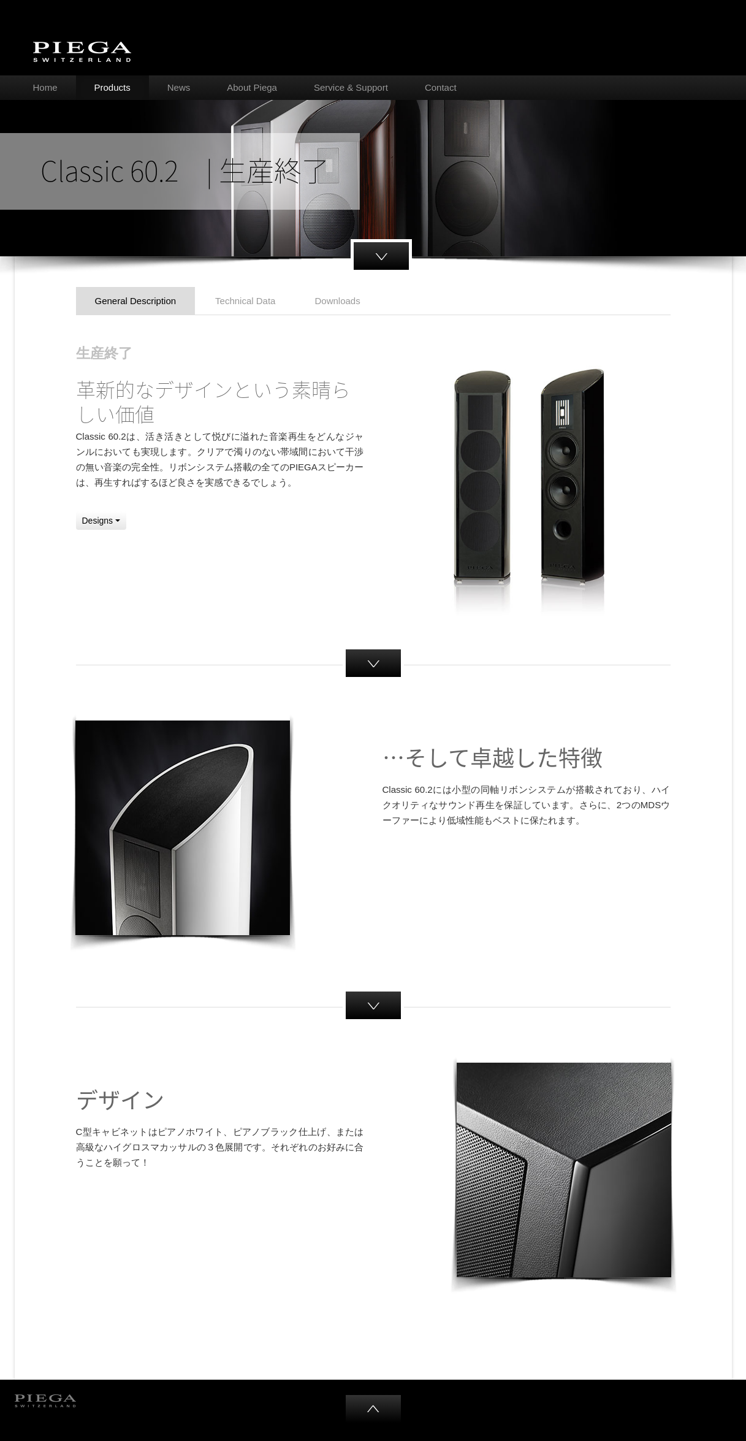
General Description (136, 301)
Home (45, 87)
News (179, 87)
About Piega (252, 87)
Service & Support (351, 87)
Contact (441, 87)
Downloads (337, 301)
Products (112, 87)
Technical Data (245, 301)
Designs (101, 521)
